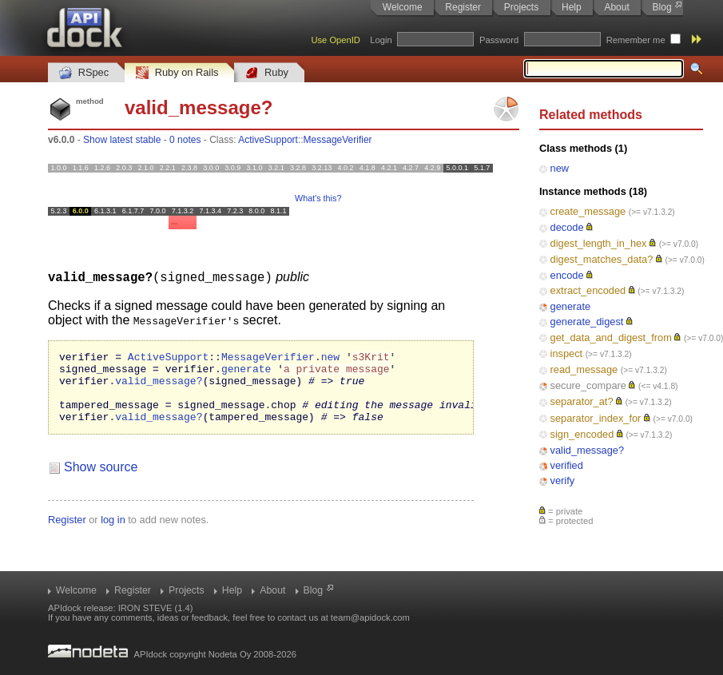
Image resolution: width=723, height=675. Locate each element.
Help (572, 7)
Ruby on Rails (177, 73)
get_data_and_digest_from (611, 337)
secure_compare (588, 385)
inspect (566, 353)
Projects (521, 7)
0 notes (185, 139)
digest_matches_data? (601, 259)
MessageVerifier (338, 139)
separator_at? (582, 401)
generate (570, 306)
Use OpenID (335, 40)
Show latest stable (122, 139)
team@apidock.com (370, 617)
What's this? (318, 198)
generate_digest (587, 322)
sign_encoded (582, 434)
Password (498, 40)
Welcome (403, 7)
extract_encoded (588, 290)
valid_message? (587, 450)
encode (567, 275)
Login (380, 40)
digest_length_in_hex (598, 243)
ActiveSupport (268, 139)
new (559, 168)
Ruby (266, 73)
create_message (588, 211)
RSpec (84, 73)
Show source (101, 480)
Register (463, 7)
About (616, 7)
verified (566, 465)
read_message (584, 369)
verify (562, 480)
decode (567, 227)
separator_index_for (596, 418)
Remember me (635, 40)
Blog (662, 7)
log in (113, 533)
